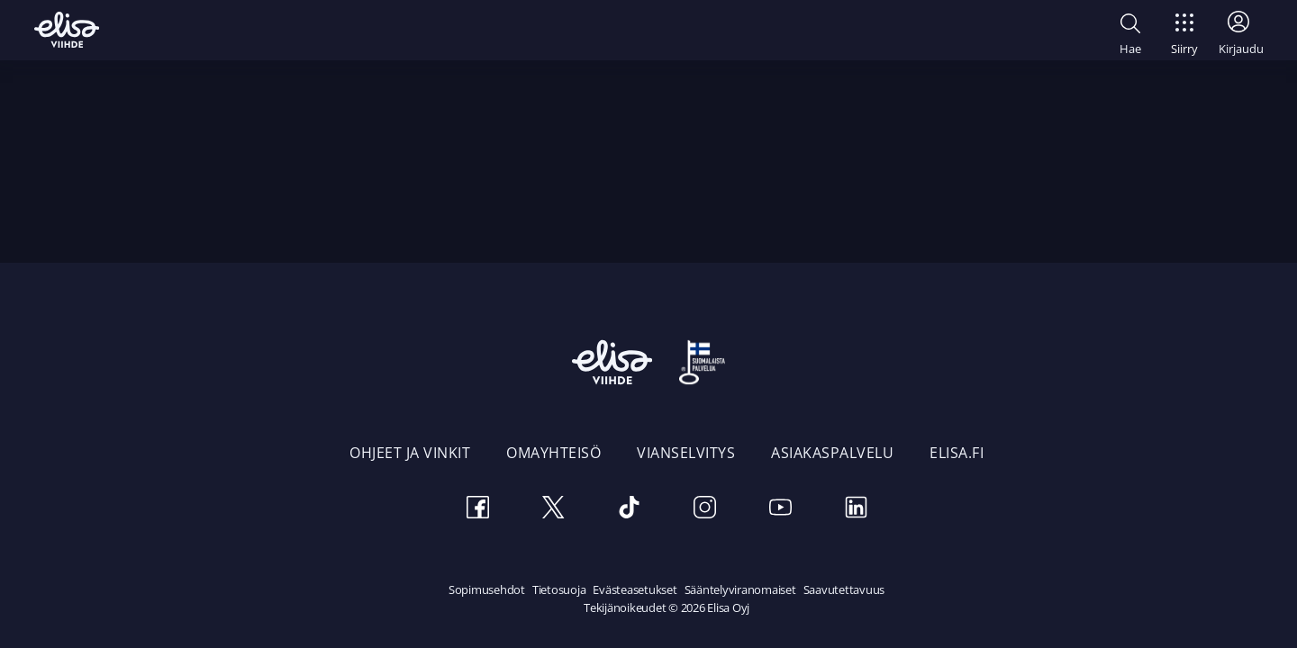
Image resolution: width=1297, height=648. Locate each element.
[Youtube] (780, 510)
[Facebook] (477, 510)
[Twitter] (553, 510)
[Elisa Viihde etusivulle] (66, 29)
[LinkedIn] (855, 510)
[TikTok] (628, 510)
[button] (1130, 31)
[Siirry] (1184, 29)
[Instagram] (704, 510)
